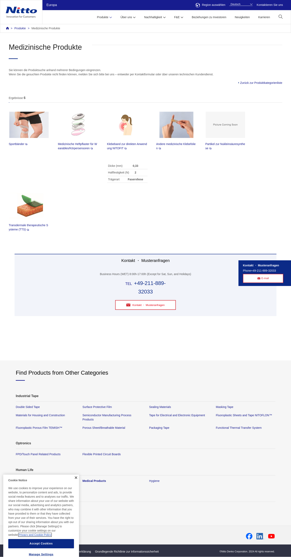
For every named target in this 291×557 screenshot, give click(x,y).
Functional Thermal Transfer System (239, 428)
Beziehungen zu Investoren (209, 17)
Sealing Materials (160, 407)
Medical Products (94, 481)
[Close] (76, 487)
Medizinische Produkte (46, 28)
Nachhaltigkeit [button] (153, 17)
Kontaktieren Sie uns (270, 4)
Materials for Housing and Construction (40, 415)
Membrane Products (28, 481)
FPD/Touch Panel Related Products (38, 454)
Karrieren (264, 17)
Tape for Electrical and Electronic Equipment (177, 415)
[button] (280, 17)
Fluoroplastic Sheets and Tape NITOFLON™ (244, 415)
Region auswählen (210, 4)
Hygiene (154, 481)
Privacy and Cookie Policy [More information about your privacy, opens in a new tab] (35, 545)
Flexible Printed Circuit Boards (101, 454)
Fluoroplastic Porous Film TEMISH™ (39, 428)
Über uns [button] (126, 17)
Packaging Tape (159, 428)
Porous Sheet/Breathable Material (103, 428)
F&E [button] (177, 17)
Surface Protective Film (97, 407)
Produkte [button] (102, 17)
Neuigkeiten (242, 17)
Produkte (20, 28)
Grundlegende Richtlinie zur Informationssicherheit (127, 551)
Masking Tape (224, 407)
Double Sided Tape (28, 407)
